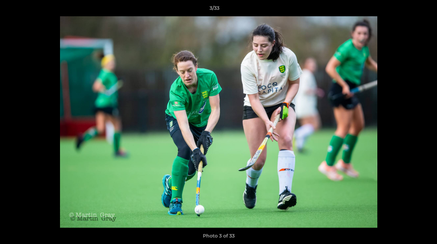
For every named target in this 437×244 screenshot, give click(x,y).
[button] (408, 10)
